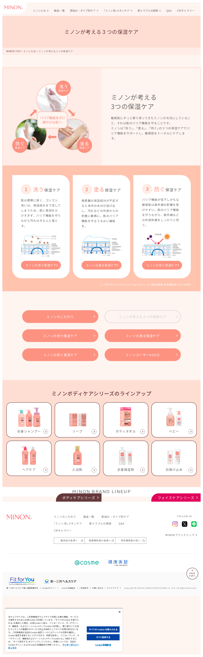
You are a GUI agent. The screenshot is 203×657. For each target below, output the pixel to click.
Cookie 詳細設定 (103, 644)
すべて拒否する (103, 637)
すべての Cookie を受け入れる (103, 629)
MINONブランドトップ (179, 596)
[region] (64, 630)
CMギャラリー (186, 10)
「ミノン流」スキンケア (68, 584)
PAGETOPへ (192, 635)
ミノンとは (29, 51)
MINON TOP (13, 51)
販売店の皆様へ (69, 601)
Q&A (169, 10)
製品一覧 (59, 10)
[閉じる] (120, 612)
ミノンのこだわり (65, 577)
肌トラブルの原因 (100, 584)
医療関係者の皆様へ (100, 601)
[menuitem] (40, 10)
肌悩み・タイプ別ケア (115, 577)
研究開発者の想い (131, 601)
